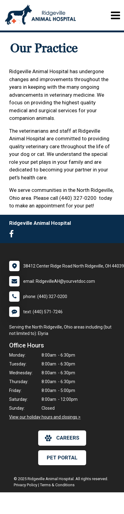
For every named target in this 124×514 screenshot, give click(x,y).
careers (62, 438)
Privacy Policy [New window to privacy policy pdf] (25, 485)
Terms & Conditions (57, 485)
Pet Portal (62, 458)
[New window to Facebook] (13, 235)
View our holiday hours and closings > (45, 417)
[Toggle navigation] (115, 15)
